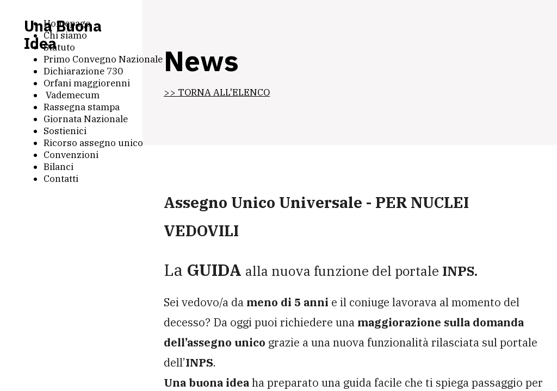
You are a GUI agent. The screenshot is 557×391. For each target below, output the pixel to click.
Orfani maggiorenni (87, 83)
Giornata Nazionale (86, 119)
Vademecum (72, 95)
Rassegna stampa (82, 107)
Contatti (61, 179)
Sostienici (65, 131)
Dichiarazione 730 (83, 71)
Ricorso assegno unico (93, 143)
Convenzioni (71, 155)
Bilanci (58, 167)
